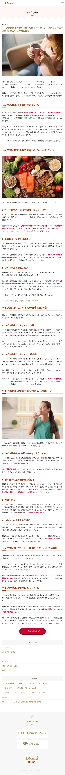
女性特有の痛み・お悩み (10, 666)
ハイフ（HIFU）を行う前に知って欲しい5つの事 (19, 688)
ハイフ (4, 656)
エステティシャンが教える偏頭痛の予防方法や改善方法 (21, 702)
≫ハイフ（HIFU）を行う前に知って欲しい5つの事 (20, 301)
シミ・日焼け (6, 647)
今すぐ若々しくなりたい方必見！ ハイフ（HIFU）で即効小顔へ (24, 692)
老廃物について (7, 697)
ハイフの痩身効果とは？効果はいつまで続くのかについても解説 (25, 683)
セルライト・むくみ (9, 652)
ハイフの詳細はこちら (32, 631)
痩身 (3, 670)
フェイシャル (6, 661)
